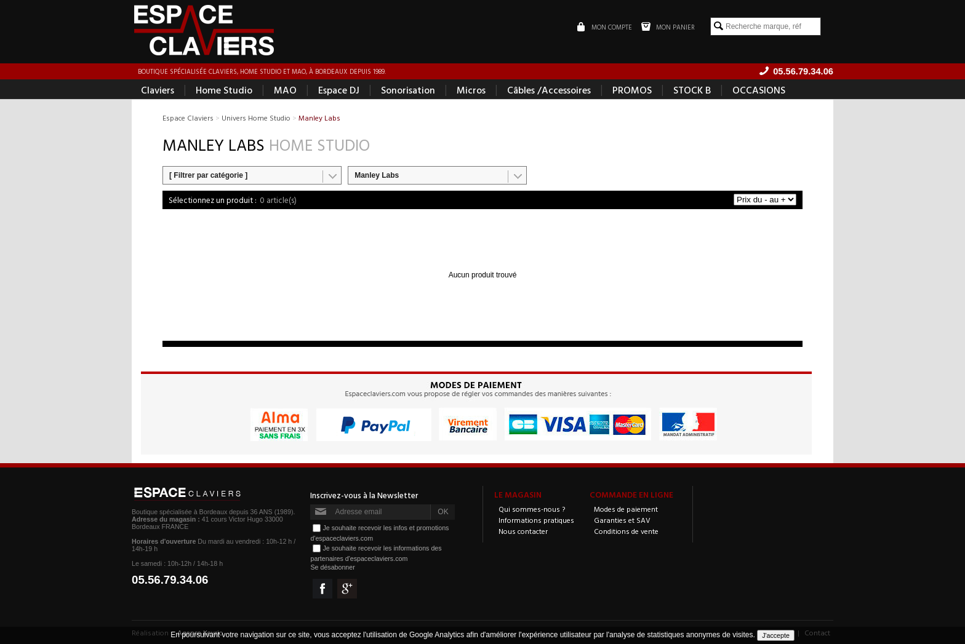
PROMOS (632, 89)
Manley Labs (376, 175)
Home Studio (224, 89)
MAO (285, 89)
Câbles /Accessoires (549, 89)
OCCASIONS (758, 89)
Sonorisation (408, 89)
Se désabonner (332, 567)
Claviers (157, 89)
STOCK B (692, 89)
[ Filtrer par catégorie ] (208, 175)
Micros (471, 89)
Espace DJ (338, 89)
